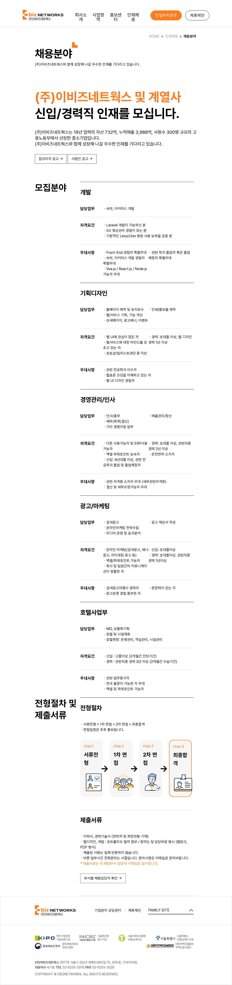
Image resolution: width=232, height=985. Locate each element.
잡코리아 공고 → (51, 159)
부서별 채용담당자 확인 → (103, 878)
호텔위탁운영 (166, 15)
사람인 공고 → (82, 159)
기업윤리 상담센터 (108, 910)
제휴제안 (197, 15)
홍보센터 (115, 17)
